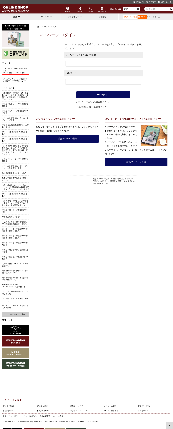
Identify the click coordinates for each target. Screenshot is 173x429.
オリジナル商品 (110, 406)
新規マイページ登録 (130, 17)
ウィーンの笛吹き (111, 411)
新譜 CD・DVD (144, 406)
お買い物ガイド (9, 422)
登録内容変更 (45, 416)
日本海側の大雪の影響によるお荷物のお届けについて (15, 272)
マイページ (79, 9)
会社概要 (81, 422)
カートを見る (102, 9)
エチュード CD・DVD (78, 411)
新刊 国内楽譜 (8, 406)
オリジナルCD (8, 411)
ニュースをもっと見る (15, 314)
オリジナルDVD (42, 411)
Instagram (151, 2)
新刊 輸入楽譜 (42, 406)
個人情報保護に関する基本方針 (30, 422)
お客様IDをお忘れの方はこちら (91, 107)
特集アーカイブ (76, 406)
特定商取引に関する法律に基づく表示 (60, 422)
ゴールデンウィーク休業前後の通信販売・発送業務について (15, 80)
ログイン (142, 17)
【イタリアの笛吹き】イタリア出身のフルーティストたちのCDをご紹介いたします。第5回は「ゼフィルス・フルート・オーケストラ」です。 (15, 150)
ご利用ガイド (68, 9)
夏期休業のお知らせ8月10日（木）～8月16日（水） (14, 286)
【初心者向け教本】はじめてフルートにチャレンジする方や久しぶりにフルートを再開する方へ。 (15, 203)
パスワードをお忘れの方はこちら (92, 102)
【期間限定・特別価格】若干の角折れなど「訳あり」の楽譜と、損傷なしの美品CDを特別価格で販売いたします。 (15, 96)
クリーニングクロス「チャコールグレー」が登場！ (15, 119)
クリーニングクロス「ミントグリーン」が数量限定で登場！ (15, 167)
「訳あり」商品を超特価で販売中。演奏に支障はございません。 (15, 223)
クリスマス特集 (8, 88)
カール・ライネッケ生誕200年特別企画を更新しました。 (15, 230)
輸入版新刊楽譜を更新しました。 (15, 173)
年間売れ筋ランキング (11, 217)
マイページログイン (29, 416)
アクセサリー (143, 411)
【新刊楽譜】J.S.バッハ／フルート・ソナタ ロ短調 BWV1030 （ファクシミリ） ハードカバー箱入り (15, 187)
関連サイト (139, 2)
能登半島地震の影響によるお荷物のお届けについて (15, 279)
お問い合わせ (164, 2)
